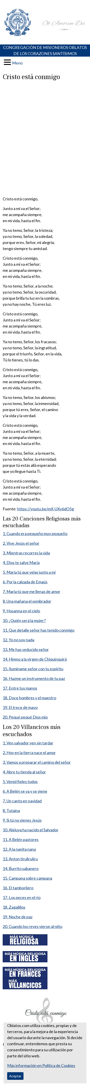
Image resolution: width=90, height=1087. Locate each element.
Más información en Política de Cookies (41, 1065)
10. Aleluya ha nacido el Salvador (30, 829)
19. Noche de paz (17, 916)
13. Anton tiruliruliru (20, 858)
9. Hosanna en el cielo (21, 610)
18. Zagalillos (14, 907)
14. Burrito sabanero (21, 868)
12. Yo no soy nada (18, 639)
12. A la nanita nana (19, 849)
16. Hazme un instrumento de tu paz (34, 678)
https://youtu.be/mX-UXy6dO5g (45, 508)
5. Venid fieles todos (20, 781)
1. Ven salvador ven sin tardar (28, 742)
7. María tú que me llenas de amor (31, 591)
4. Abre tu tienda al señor (24, 771)
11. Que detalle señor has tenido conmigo (38, 630)
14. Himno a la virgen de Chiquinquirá (35, 659)
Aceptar (15, 1076)
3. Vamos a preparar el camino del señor (37, 762)
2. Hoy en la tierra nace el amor (29, 752)
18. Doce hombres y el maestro (29, 697)
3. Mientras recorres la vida (26, 552)
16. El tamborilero (18, 887)
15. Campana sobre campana (27, 878)
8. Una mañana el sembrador (27, 601)
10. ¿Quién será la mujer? (24, 620)
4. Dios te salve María (21, 562)
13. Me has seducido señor (26, 649)
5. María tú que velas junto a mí (29, 572)
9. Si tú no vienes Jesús (22, 820)
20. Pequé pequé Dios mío (25, 717)
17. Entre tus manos (20, 688)
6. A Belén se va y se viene (25, 791)
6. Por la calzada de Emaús (25, 581)
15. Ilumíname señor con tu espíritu (33, 668)
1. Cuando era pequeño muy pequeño (35, 533)
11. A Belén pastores (21, 839)
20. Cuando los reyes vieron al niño (32, 926)
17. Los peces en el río (22, 897)
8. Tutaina (11, 810)
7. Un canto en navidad (22, 800)
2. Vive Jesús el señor (21, 543)
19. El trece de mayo (20, 707)
